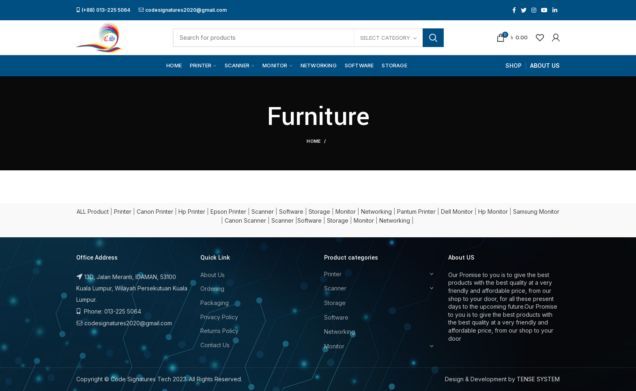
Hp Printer (191, 211)
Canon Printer (155, 211)
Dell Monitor (457, 211)
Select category (385, 37)
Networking (376, 211)
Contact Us (215, 345)
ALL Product (93, 211)
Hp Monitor (493, 211)
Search (433, 37)
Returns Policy (219, 330)
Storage (319, 211)
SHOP (513, 65)
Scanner (262, 211)
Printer (122, 211)
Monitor (345, 211)
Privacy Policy (219, 317)
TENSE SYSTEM (538, 379)
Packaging (214, 302)
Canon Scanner (245, 220)
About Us (212, 274)
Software (291, 211)
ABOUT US (545, 65)
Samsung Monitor (536, 211)
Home (314, 141)
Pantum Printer (416, 211)
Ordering (212, 288)
